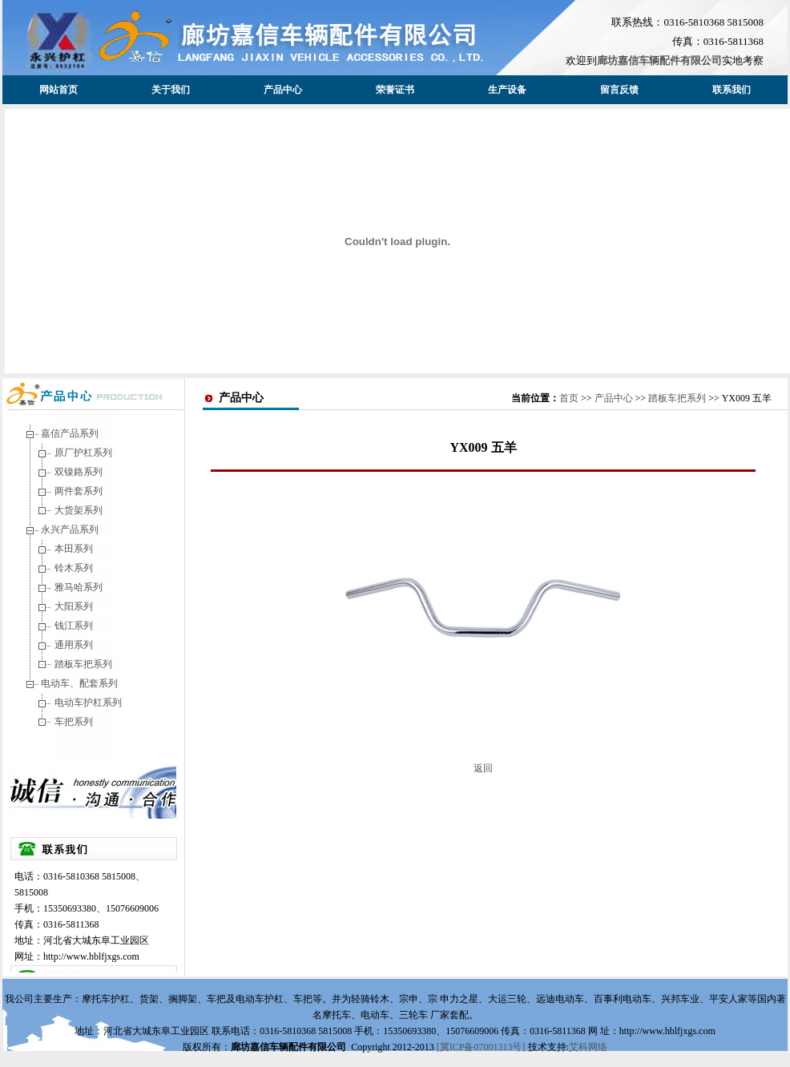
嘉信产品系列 (70, 433)
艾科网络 (588, 1047)
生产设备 (507, 89)
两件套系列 (78, 491)
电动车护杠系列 (88, 702)
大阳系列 (73, 606)
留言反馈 (619, 89)
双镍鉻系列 (78, 471)
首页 (568, 398)
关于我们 (170, 89)
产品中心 (283, 89)
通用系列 (73, 644)
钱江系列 (73, 625)
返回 (483, 768)
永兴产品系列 (70, 529)
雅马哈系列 (78, 587)
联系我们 (731, 89)
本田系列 (73, 548)
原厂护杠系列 (83, 452)
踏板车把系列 (83, 664)
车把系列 (73, 721)
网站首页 (58, 89)
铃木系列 (73, 568)
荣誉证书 (395, 89)
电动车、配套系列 (79, 683)
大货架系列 (78, 510)
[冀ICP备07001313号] (482, 1047)
